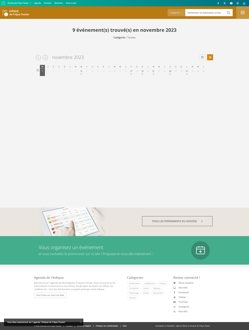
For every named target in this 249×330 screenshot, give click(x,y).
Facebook (181, 292)
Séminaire (58, 3)
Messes (157, 288)
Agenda (37, 3)
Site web (180, 287)
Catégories (176, 12)
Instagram (181, 306)
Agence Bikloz (181, 326)
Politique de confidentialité (107, 326)
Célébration (134, 283)
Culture (162, 283)
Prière (146, 293)
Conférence (149, 283)
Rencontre (158, 293)
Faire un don (71, 3)
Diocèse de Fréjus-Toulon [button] (18, 3)
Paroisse (47, 3)
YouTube (180, 302)
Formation (134, 288)
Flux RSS (180, 311)
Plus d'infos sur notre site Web (50, 295)
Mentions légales (84, 326)
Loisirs (146, 288)
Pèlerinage (134, 293)
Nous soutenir (183, 282)
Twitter (179, 297)
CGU (124, 326)
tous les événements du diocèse (177, 221)
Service (132, 297)
